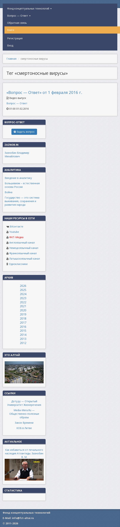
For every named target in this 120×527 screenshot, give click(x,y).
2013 (23, 339)
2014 (23, 335)
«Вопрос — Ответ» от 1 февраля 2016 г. (44, 92)
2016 (23, 327)
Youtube (14, 232)
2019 (23, 314)
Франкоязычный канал (23, 253)
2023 (23, 298)
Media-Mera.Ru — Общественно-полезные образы (24, 413)
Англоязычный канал (22, 242)
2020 (23, 310)
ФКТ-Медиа (16, 237)
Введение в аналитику (18, 178)
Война (8, 192)
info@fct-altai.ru (23, 518)
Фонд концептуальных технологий (29, 8)
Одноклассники (18, 264)
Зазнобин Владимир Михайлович (17, 154)
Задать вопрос (24, 131)
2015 (23, 331)
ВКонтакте (16, 226)
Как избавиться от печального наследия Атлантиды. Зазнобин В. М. (24, 453)
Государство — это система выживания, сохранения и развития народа (22, 201)
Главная (11, 58)
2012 (23, 343)
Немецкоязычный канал (23, 248)
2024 (23, 294)
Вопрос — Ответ (19, 15)
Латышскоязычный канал (24, 258)
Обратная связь (17, 22)
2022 (23, 302)
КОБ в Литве (24, 428)
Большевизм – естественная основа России (22, 185)
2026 (23, 286)
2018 (23, 318)
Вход (10, 45)
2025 (23, 290)
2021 (23, 306)
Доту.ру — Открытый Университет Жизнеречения (24, 403)
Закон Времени (24, 422)
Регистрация (15, 38)
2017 (23, 323)
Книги (10, 30)
